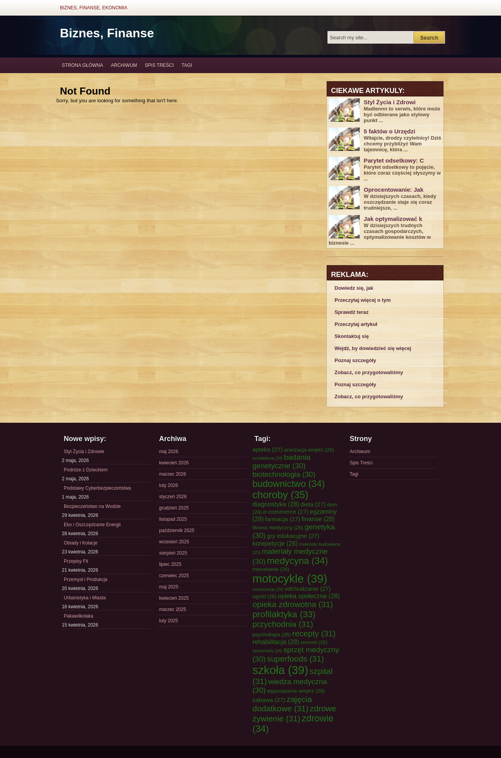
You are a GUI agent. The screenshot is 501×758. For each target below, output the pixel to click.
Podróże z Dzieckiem (86, 470)
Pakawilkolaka (78, 616)
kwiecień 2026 (174, 463)
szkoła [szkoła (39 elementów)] (280, 669)
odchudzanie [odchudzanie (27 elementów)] (308, 588)
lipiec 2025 (170, 564)
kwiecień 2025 (174, 598)
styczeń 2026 (173, 496)
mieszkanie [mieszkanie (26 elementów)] (270, 569)
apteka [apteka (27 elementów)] (267, 449)
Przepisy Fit (76, 561)
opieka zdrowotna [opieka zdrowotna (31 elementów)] (292, 604)
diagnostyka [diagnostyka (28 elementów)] (275, 504)
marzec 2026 (172, 474)
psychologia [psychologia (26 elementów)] (271, 634)
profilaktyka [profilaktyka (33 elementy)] (283, 614)
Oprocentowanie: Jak (394, 189)
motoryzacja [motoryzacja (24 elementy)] (267, 589)
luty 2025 (168, 620)
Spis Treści (159, 65)
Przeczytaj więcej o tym (363, 300)
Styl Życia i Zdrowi (389, 102)
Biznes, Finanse (107, 33)
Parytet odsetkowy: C (394, 160)
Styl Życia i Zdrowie (84, 451)
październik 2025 (176, 530)
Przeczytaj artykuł (356, 324)
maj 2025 (168, 587)
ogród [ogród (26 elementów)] (264, 596)
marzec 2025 (172, 609)
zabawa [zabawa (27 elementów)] (268, 700)
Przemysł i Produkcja (85, 579)
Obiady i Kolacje (81, 543)
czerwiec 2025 (174, 575)
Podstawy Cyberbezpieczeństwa (97, 488)
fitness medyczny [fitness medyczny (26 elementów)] (277, 527)
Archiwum (124, 65)
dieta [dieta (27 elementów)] (313, 504)
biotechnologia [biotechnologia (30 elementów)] (283, 474)
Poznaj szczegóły (355, 360)
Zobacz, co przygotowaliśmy (369, 372)
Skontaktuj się (352, 336)
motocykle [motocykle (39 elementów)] (289, 578)
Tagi (187, 65)
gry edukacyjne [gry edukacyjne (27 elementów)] (293, 535)
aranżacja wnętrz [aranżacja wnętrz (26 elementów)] (309, 450)
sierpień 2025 (173, 553)
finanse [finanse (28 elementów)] (318, 518)
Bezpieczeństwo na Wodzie (92, 506)
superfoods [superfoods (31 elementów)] (295, 658)
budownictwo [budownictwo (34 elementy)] (288, 484)
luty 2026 (168, 485)
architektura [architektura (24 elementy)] (267, 458)
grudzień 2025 (174, 508)
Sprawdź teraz (351, 312)
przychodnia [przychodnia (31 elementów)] (282, 624)
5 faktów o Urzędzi (389, 131)
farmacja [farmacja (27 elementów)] (282, 519)
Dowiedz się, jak (354, 288)
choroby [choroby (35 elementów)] (280, 494)
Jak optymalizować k (393, 218)
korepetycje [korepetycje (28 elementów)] (275, 543)
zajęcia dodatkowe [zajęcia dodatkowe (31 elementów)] (282, 704)
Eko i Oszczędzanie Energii (92, 524)
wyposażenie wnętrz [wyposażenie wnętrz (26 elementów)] (296, 691)
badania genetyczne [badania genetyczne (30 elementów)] (281, 461)
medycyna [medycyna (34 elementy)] (297, 561)
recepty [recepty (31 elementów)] (314, 633)
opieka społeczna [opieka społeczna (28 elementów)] (309, 595)
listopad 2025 (173, 519)
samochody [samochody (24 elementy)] (267, 650)
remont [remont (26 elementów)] (314, 642)
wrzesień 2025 (174, 541)
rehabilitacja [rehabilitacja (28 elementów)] (275, 641)
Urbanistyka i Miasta (85, 597)
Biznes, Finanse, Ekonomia (93, 8)
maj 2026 (168, 451)
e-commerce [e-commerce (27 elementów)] (285, 511)
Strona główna (82, 65)
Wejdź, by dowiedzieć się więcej (373, 348)
